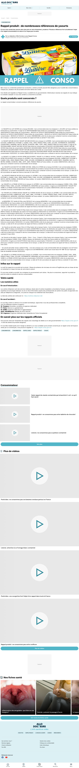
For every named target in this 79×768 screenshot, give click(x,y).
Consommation (17, 330)
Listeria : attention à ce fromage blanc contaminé (18, 548)
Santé (9, 8)
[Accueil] (39, 726)
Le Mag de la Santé (40, 732)
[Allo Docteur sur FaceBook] (3, 757)
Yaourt (46, 330)
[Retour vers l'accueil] (39, 2)
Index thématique (44, 745)
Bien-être (28, 8)
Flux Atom (42, 747)
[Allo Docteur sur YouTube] (6, 757)
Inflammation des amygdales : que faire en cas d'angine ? (18, 711)
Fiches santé (39, 766)
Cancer (49, 732)
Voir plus (39, 444)
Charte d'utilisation (6, 745)
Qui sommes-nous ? (7, 741)
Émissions (69, 8)
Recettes (20, 732)
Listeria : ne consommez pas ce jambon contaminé (48, 433)
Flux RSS (4, 747)
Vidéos (23, 766)
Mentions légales (6, 743)
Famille (48, 8)
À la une (8, 766)
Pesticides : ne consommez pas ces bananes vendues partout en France (26, 499)
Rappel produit (37, 330)
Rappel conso (27, 330)
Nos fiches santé (13, 677)
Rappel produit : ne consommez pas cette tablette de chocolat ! (53, 414)
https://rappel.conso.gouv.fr (69, 320)
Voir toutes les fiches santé (39, 718)
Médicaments (57, 732)
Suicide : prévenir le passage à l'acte (49, 712)
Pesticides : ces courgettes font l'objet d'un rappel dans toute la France (25, 596)
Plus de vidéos (11, 451)
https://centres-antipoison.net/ (33, 296)
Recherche (55, 766)
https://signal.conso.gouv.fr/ (42, 327)
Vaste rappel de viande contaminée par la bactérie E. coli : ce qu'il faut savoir (54, 396)
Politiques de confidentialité (47, 743)
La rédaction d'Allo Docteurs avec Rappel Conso (22, 36)
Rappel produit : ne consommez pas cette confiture (19, 644)
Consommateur (14, 18)
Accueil (3, 18)
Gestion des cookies (45, 741)
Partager (73, 36)
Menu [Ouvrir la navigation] (71, 766)
